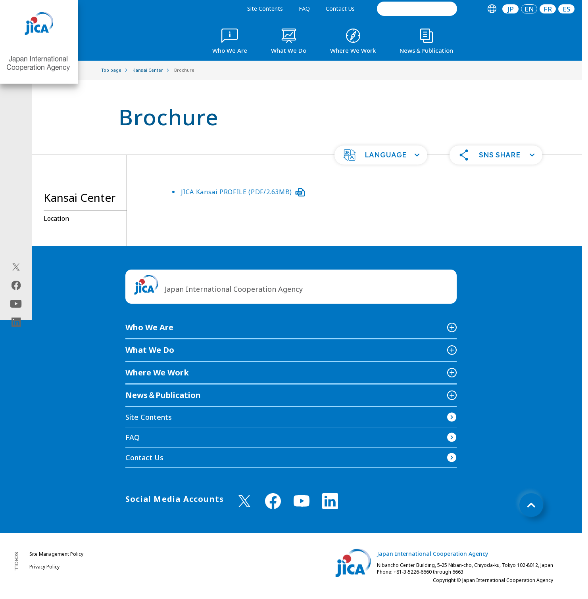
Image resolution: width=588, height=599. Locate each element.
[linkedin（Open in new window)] (16, 322)
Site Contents (265, 8)
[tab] (492, 8)
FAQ (304, 8)
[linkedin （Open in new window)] (330, 501)
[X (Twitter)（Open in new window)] (16, 267)
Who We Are (149, 327)
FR (548, 8)
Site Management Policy (56, 554)
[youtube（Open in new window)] (16, 303)
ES (567, 8)
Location (56, 218)
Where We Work (157, 372)
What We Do (149, 349)
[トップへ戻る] (531, 505)
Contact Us (340, 8)
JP (510, 8)
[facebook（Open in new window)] (16, 285)
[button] (380, 155)
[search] (417, 9)
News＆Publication (163, 395)
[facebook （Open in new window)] (273, 501)
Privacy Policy (44, 566)
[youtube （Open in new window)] (301, 501)
